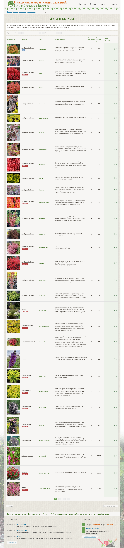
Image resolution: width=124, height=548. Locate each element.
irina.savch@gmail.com (92, 528)
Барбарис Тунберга (28, 48)
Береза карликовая (27, 325)
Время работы (21, 524)
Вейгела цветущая (27, 456)
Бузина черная (26, 375)
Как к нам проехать (90, 537)
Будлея (24, 359)
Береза (24, 309)
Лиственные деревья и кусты (27, 12)
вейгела (24, 472)
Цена (16, 33)
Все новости (12, 542)
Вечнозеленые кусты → (111, 506)
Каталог (93, 4)
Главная (82, 4)
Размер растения (50, 33)
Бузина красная (26, 390)
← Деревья (9, 506)
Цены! (19, 536)
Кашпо (102, 4)
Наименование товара (31, 33)
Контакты (113, 4)
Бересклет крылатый (28, 341)
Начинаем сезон (22, 530)
